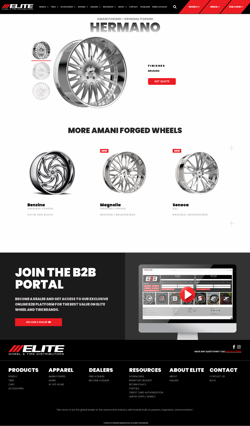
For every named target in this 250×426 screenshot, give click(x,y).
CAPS (11, 384)
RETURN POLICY (137, 384)
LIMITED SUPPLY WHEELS (142, 396)
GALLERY (174, 380)
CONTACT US (217, 376)
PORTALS (134, 388)
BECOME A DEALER (99, 380)
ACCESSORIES (16, 388)
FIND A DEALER (96, 376)
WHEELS (12, 376)
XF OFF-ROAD (56, 384)
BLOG (213, 380)
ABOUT (173, 376)
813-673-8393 (233, 351)
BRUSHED (154, 71)
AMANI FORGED (57, 376)
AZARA (52, 380)
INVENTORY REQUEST (140, 380)
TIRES (11, 380)
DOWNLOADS (136, 376)
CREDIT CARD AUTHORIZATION (146, 392)
